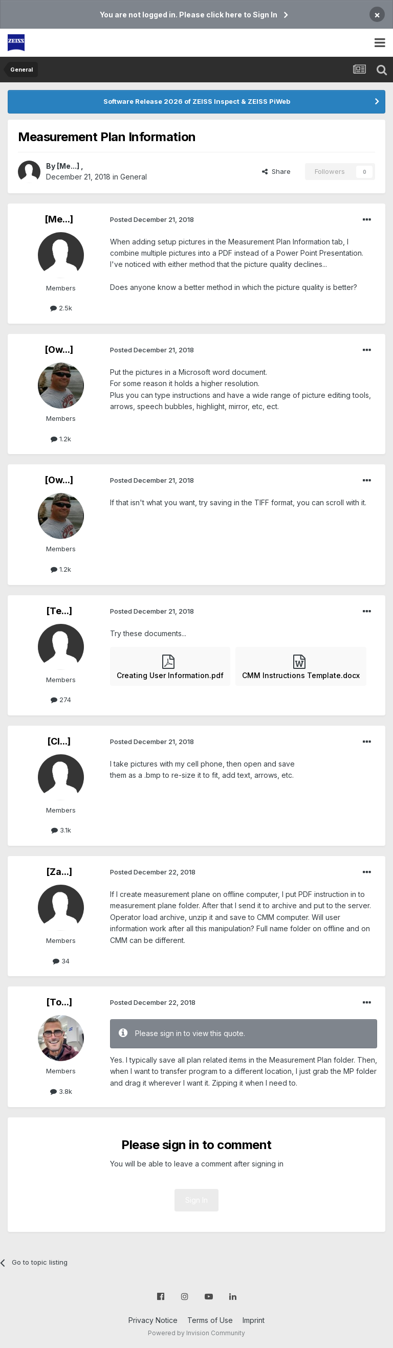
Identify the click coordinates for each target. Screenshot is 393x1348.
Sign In (196, 1200)
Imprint (254, 1320)
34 (61, 961)
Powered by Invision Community (196, 1333)
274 (61, 699)
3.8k (61, 1091)
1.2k (61, 439)
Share (276, 171)
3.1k (61, 830)
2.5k (61, 308)
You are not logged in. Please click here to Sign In (188, 14)
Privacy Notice (153, 1320)
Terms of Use (210, 1320)
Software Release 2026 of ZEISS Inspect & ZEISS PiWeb (196, 101)
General (133, 176)
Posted (152, 219)
